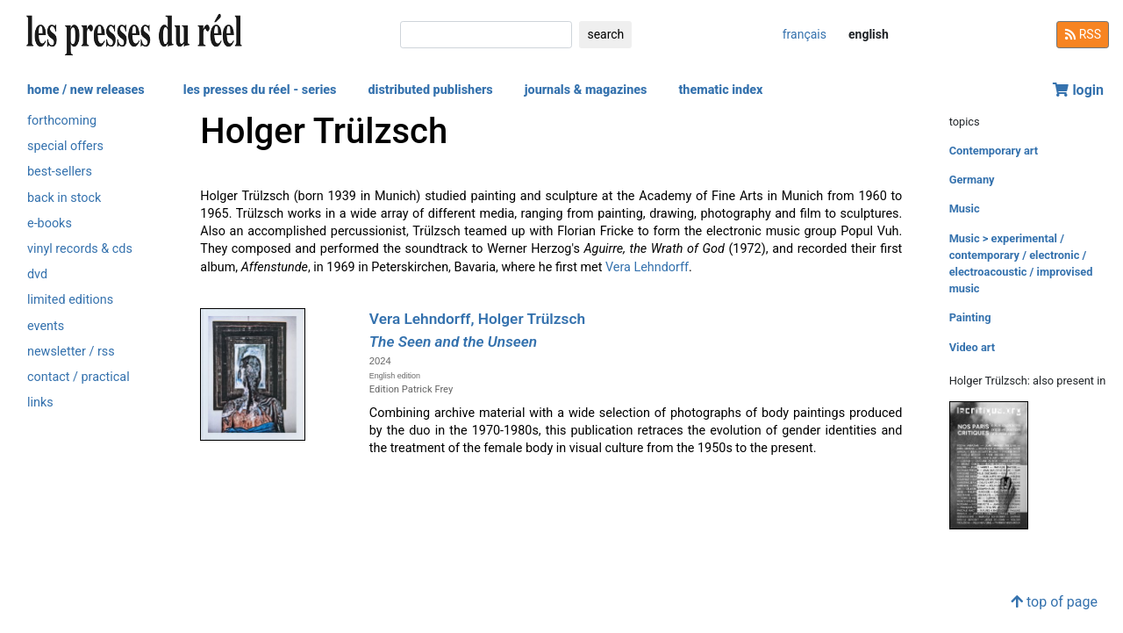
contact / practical (78, 377)
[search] (486, 34)
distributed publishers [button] (430, 90)
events (45, 326)
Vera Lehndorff (647, 267)
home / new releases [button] (86, 90)
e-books (49, 223)
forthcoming (62, 120)
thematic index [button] (720, 90)
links (40, 402)
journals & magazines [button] (586, 90)
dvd (37, 274)
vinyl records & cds (79, 248)
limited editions (70, 299)
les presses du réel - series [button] (260, 90)
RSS (1082, 34)
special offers (65, 146)
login (1078, 90)
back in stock (64, 198)
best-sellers (59, 171)
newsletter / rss (71, 351)
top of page (1054, 601)
